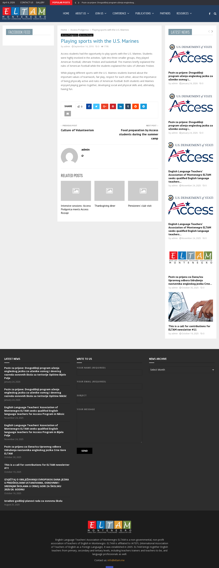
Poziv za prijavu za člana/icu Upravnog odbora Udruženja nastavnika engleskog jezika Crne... (190, 280)
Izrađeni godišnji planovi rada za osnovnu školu (33, 500)
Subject (109, 398)
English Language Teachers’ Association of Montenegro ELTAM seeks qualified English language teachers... (189, 176)
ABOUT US (80, 13)
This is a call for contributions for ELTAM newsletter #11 (189, 327)
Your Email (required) (109, 384)
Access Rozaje (86, 35)
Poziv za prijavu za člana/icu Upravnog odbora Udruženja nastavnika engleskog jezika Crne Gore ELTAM (35, 450)
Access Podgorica (70, 35)
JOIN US (99, 13)
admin (67, 46)
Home (66, 13)
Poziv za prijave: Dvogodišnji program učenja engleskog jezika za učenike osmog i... (190, 76)
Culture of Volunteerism (77, 130)
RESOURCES (183, 13)
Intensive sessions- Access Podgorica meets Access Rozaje (76, 209)
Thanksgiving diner (104, 205)
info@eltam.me (116, 560)
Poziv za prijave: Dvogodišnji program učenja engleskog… (108, 2)
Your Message (109, 411)
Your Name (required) (109, 370)
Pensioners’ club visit (140, 205)
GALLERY (40, 2)
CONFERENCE (119, 13)
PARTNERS (165, 13)
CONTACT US (26, 2)
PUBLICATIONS (143, 13)
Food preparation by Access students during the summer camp (138, 134)
